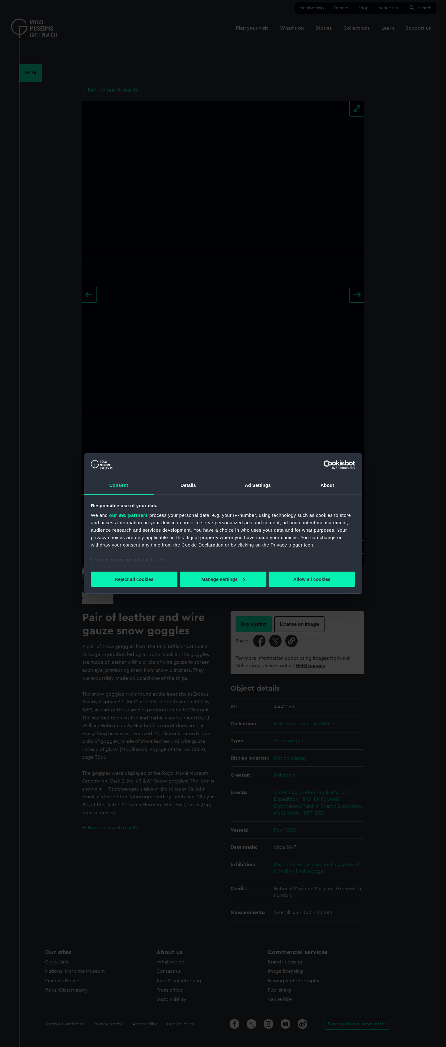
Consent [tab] (118, 485)
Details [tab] (188, 485)
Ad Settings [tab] (258, 485)
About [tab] (327, 485)
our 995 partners (128, 515)
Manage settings (223, 579)
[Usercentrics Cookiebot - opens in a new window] (328, 465)
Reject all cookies (134, 579)
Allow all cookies (312, 579)
